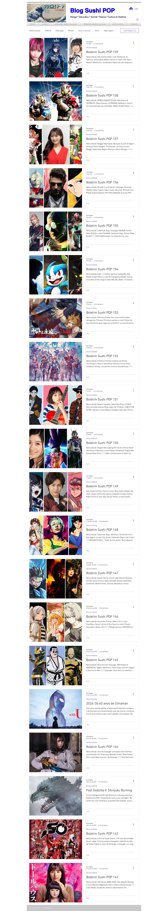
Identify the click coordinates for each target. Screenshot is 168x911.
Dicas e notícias (84, 31)
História (48, 31)
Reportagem (108, 31)
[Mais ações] (134, 42)
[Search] (137, 19)
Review (71, 31)
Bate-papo (60, 31)
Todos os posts (34, 31)
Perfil (97, 31)
